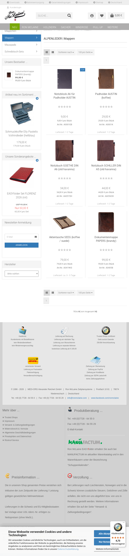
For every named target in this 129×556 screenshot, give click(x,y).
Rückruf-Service (12, 440)
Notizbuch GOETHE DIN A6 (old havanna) (64, 167)
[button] (47, 52)
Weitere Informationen (107, 549)
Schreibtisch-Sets (14, 51)
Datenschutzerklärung (68, 549)
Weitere (113, 27)
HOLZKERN (49, 27)
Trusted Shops (11, 417)
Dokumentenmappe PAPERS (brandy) (106, 239)
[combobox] (66, 52)
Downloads (13, 2)
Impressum (82, 2)
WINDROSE (82, 27)
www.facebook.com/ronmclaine (105, 398)
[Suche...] (69, 15)
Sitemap (98, 2)
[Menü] (124, 523)
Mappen (9, 37)
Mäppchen (10, 30)
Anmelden (22, 245)
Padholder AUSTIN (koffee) (106, 95)
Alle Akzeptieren (107, 533)
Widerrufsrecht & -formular (16, 429)
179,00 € (21, 142)
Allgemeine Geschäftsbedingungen (20, 432)
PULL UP (98, 27)
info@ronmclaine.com (77, 398)
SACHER (66, 27)
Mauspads (10, 44)
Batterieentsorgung (34, 2)
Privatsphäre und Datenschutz (18, 436)
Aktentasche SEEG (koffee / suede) (64, 239)
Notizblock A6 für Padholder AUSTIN (64, 95)
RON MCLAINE (30, 27)
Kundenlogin (14, 7)
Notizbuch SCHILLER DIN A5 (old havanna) (106, 167)
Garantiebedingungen (60, 2)
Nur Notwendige (107, 542)
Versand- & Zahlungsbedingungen (20, 425)
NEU (14, 27)
